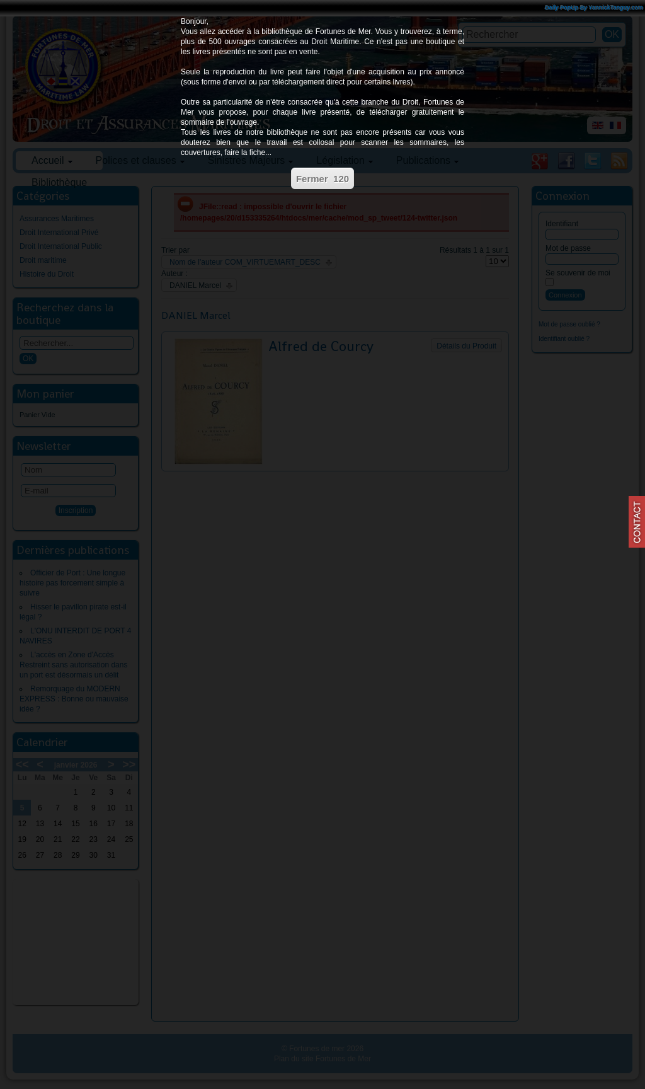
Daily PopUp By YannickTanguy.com (594, 7)
